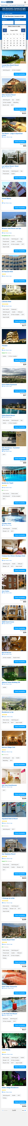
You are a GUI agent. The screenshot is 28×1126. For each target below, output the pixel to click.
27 (17, 45)
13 (17, 40)
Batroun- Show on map (7, 751)
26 (14, 45)
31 (7, 47)
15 (23, 40)
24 (7, 45)
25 (10, 45)
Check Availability (20, 74)
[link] (7, 2)
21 (20, 43)
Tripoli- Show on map (6, 203)
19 (14, 43)
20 (17, 43)
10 (7, 40)
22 (23, 43)
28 (20, 45)
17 (7, 43)
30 (4, 47)
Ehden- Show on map (7, 1092)
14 (20, 40)
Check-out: (17, 19)
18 (10, 43)
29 (23, 45)
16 (4, 43)
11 (10, 40)
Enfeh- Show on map (6, 276)
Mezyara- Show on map (7, 716)
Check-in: (4, 19)
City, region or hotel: (7, 13)
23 (4, 45)
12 (14, 40)
